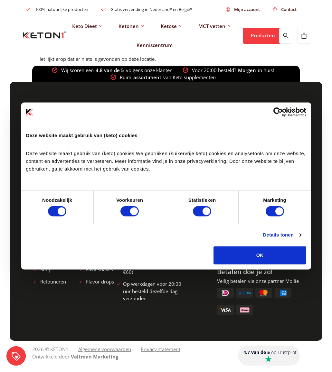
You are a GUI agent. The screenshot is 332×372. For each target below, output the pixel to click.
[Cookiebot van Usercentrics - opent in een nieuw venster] (278, 112)
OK (260, 255)
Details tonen (278, 235)
